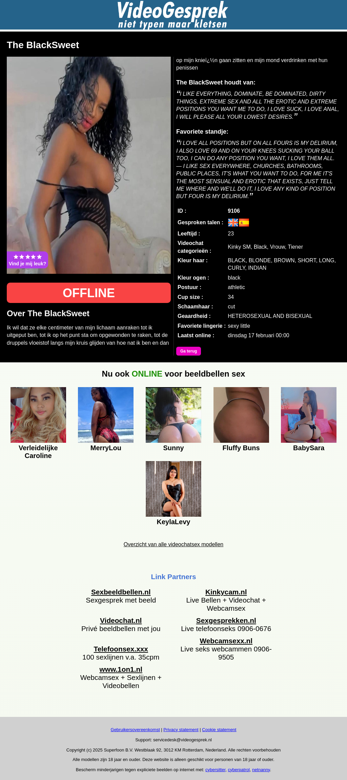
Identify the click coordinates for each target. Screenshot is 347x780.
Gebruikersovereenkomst (135, 729)
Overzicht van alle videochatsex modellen (173, 544)
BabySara (308, 448)
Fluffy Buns (241, 448)
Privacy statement (180, 729)
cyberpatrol (239, 769)
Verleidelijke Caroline (38, 451)
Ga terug (188, 351)
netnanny (261, 769)
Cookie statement (219, 729)
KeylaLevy (173, 522)
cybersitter (215, 769)
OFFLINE (89, 293)
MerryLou (105, 448)
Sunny (173, 448)
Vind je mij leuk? (27, 259)
